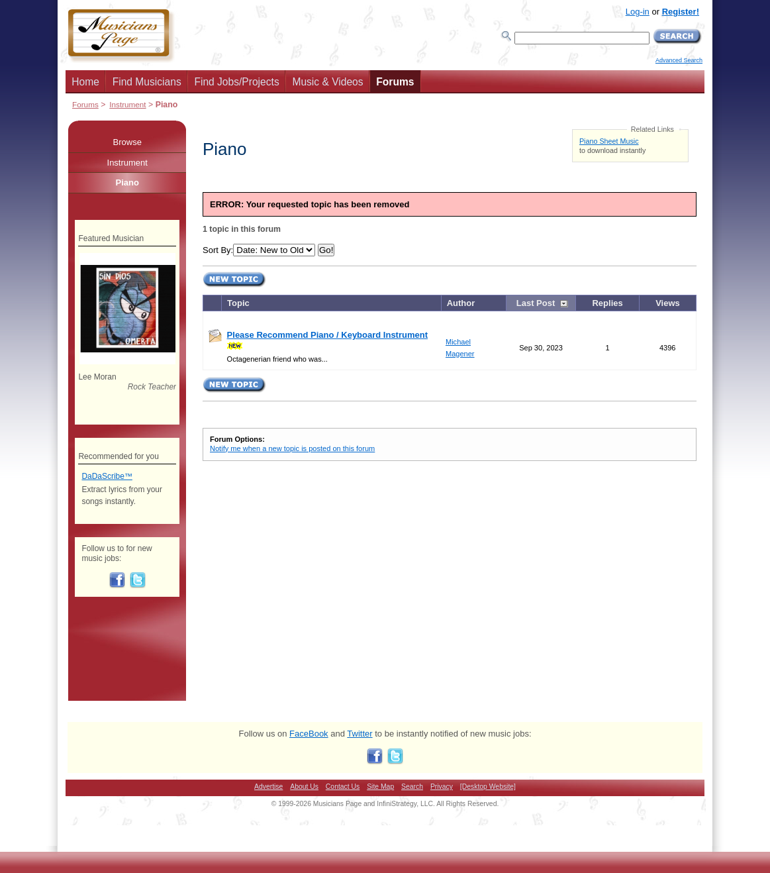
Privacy (441, 786)
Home (85, 81)
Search (412, 786)
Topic (238, 303)
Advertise (268, 786)
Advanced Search (678, 60)
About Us (304, 786)
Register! (680, 12)
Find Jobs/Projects (236, 81)
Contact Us (343, 786)
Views (667, 303)
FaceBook (308, 734)
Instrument (127, 104)
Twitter (359, 734)
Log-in (638, 12)
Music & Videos (327, 81)
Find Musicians (147, 81)
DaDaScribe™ (106, 476)
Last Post (535, 303)
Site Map (380, 786)
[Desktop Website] (488, 786)
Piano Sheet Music (609, 141)
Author (461, 303)
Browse (127, 142)
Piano (127, 182)
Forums (395, 81)
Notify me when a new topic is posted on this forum (292, 448)
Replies (607, 303)
